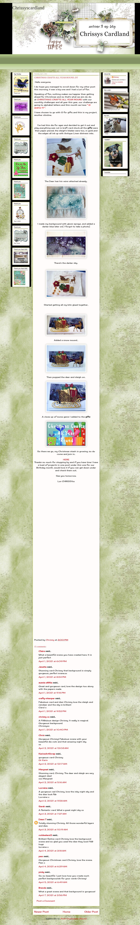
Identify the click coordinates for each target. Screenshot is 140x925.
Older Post (91, 911)
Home (66, 911)
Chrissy (116, 77)
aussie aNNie (45, 682)
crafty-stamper (47, 698)
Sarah (42, 806)
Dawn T (42, 819)
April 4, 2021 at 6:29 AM (53, 866)
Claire (42, 651)
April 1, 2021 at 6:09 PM (53, 661)
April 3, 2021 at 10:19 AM (53, 829)
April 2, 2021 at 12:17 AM (53, 764)
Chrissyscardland (28, 7)
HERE (66, 459)
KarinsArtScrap (47, 754)
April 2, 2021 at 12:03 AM (53, 748)
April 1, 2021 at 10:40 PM (53, 729)
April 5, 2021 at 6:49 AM (53, 882)
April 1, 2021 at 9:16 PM (52, 693)
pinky (41, 872)
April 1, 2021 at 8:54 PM (52, 677)
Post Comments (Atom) (74, 918)
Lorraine (43, 788)
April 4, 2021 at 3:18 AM (52, 851)
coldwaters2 (45, 835)
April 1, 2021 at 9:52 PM (52, 711)
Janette (42, 667)
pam (41, 856)
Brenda (42, 888)
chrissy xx (44, 717)
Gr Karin (43, 760)
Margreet (43, 769)
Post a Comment (46, 901)
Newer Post (41, 911)
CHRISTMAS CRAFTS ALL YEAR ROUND (59, 99)
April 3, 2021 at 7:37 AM (52, 814)
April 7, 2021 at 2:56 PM (53, 895)
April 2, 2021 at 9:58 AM (53, 801)
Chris (42, 735)
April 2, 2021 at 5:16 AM (52, 782)
